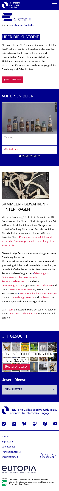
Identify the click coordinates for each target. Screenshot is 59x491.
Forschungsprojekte (23, 298)
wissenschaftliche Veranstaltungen (38, 294)
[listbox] (29, 131)
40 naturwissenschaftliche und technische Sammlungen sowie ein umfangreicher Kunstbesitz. (28, 241)
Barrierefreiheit (10, 457)
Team (11, 310)
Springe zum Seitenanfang (47, 455)
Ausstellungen (44, 286)
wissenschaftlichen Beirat (24, 314)
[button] (20, 156)
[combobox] (29, 390)
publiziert (45, 298)
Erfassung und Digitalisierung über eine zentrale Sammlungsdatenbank (25, 277)
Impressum (8, 442)
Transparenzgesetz (12, 452)
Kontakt (6, 437)
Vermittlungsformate (21, 290)
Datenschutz (8, 447)
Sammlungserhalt (12, 286)
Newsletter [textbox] (13, 389)
